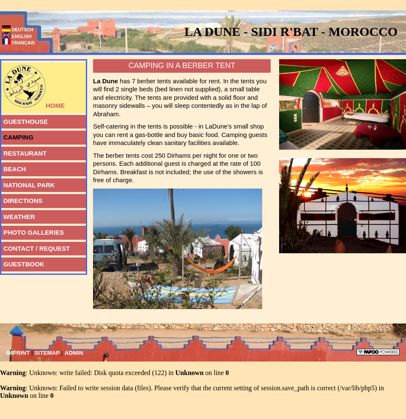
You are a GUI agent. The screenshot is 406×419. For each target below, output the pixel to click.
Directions (22, 199)
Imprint (18, 353)
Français (18, 42)
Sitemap (48, 353)
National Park (28, 183)
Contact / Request (35, 247)
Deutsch (17, 29)
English (17, 36)
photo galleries (32, 231)
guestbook (22, 262)
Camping (17, 136)
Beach (13, 167)
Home (33, 86)
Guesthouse (24, 120)
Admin (74, 353)
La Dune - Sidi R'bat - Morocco (291, 31)
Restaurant (24, 152)
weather (18, 215)
